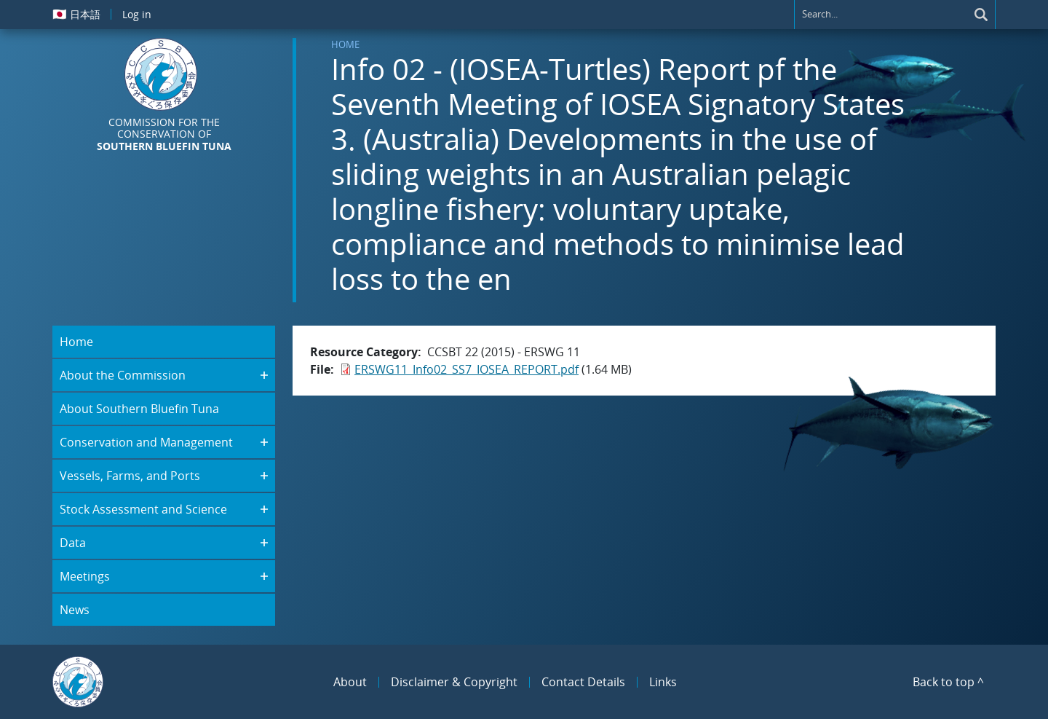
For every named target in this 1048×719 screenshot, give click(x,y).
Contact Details (583, 682)
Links (663, 682)
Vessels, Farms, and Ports (130, 476)
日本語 (76, 14)
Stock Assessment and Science (143, 509)
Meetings (85, 576)
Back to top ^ (948, 682)
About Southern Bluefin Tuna (139, 409)
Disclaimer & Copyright (454, 682)
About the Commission (123, 375)
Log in (136, 14)
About (350, 682)
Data (73, 543)
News (75, 610)
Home (345, 44)
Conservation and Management (146, 442)
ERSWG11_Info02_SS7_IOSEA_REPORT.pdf (466, 369)
